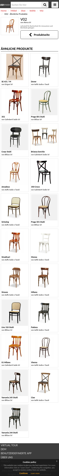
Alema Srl (27, 22)
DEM (3, 449)
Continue (23, 473)
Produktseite (39, 35)
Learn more (35, 473)
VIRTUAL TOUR (9, 445)
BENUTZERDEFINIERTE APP (16, 453)
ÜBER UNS (7, 457)
